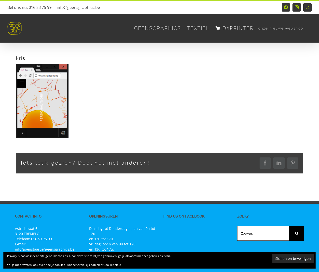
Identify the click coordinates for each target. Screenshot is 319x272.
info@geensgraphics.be (78, 7)
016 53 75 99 (41, 239)
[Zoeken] (296, 233)
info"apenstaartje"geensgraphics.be (44, 249)
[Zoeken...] (263, 233)
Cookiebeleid (112, 265)
